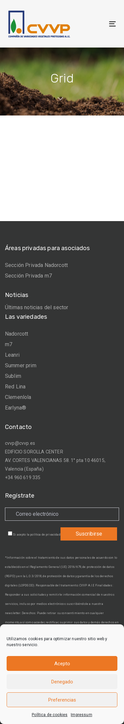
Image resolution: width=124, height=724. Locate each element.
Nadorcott (16, 334)
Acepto (62, 664)
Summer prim (20, 365)
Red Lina (15, 386)
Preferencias (62, 700)
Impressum (81, 714)
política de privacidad (45, 534)
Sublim (13, 376)
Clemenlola (18, 397)
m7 (8, 344)
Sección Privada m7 (28, 276)
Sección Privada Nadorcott (36, 265)
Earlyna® (15, 408)
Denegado (62, 682)
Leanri (12, 355)
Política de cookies (49, 714)
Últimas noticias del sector (36, 307)
